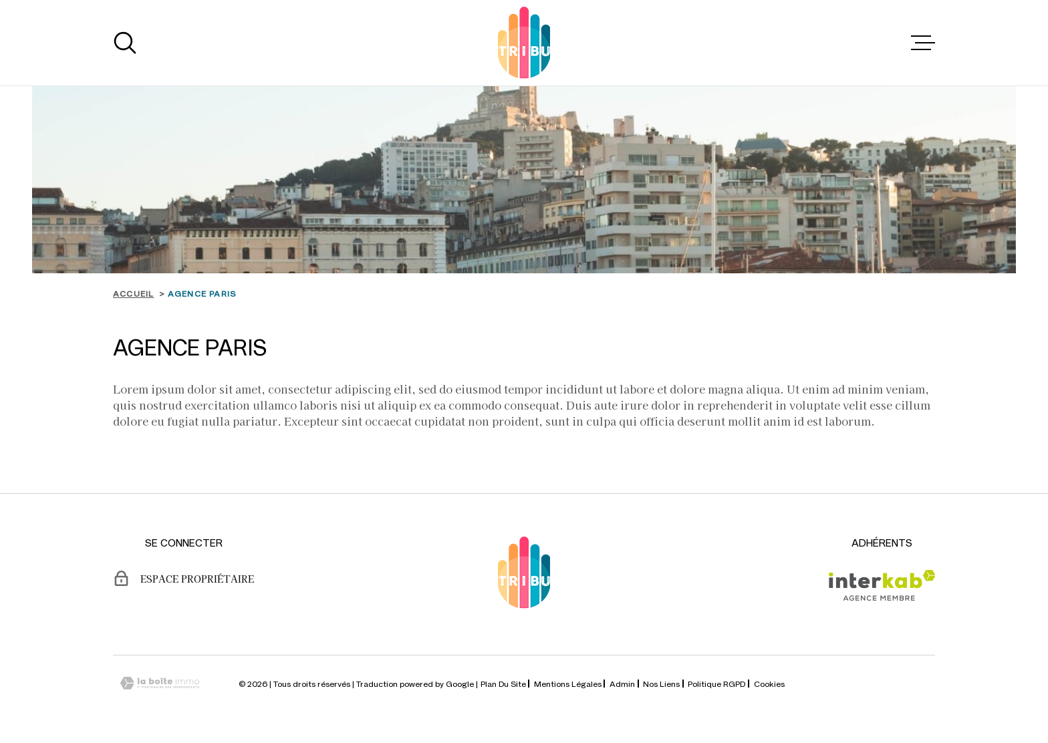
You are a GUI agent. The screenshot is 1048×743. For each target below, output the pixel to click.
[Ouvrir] (125, 43)
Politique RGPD (716, 683)
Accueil (133, 293)
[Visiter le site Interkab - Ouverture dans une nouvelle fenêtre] (882, 585)
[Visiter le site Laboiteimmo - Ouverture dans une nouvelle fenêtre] (160, 683)
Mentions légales (568, 683)
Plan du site (503, 683)
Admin (622, 683)
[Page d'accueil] (524, 43)
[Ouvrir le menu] (923, 43)
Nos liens (661, 683)
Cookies (769, 684)
